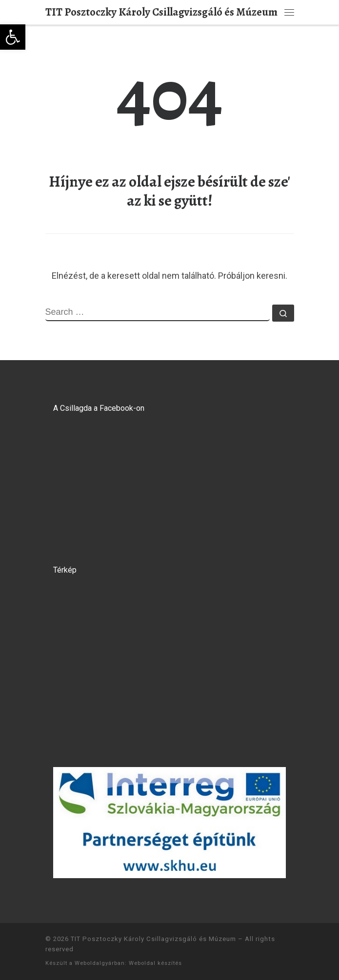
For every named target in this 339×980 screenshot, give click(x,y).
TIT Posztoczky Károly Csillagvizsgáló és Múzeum (153, 938)
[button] (12, 37)
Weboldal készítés (155, 963)
